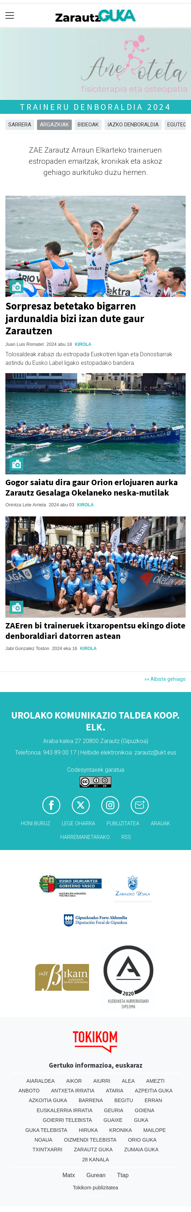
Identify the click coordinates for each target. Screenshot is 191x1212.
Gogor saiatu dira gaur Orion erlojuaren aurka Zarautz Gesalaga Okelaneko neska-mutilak (91, 487)
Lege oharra (78, 824)
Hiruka (88, 1130)
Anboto (28, 1090)
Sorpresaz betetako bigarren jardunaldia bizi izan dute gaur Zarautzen (74, 318)
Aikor (74, 1081)
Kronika (120, 1130)
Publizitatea (123, 824)
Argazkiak (54, 124)
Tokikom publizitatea (95, 1187)
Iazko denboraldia (133, 124)
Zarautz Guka (93, 1149)
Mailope (154, 1130)
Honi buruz (35, 824)
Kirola (83, 344)
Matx (68, 1175)
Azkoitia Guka (48, 1100)
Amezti (155, 1081)
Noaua (43, 1140)
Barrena (91, 1100)
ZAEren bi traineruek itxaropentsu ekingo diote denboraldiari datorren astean (95, 630)
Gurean (96, 1175)
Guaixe (112, 1120)
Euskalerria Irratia (64, 1110)
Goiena (144, 1110)
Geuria (114, 1110)
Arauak (160, 824)
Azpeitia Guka (154, 1090)
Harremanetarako (85, 837)
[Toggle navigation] (10, 15)
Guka (141, 1120)
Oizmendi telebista (90, 1140)
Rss (126, 837)
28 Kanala (95, 1159)
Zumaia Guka (141, 1149)
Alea (128, 1081)
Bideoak (88, 124)
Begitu (124, 1100)
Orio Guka (142, 1140)
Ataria (115, 1090)
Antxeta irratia (72, 1090)
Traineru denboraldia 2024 (95, 106)
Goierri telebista (67, 1120)
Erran (153, 1100)
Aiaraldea (41, 1081)
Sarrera (19, 124)
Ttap (123, 1175)
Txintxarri (47, 1149)
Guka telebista (46, 1130)
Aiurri (101, 1081)
